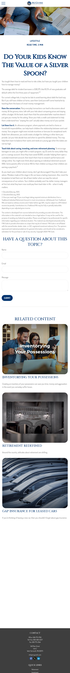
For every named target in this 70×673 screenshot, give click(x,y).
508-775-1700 (37, 637)
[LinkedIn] (38, 658)
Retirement (35, 669)
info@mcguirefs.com (35, 655)
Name (4, 249)
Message (5, 277)
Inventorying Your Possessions (30, 377)
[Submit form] (7, 298)
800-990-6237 (38, 640)
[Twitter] (34, 658)
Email (4, 263)
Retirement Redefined (22, 446)
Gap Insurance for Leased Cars (29, 511)
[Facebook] (31, 658)
